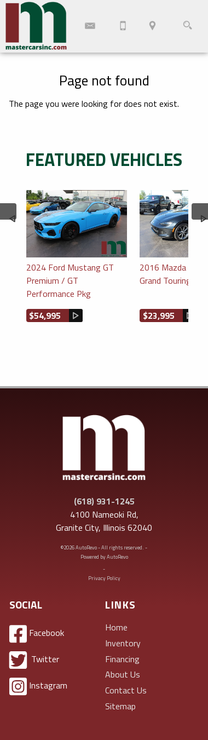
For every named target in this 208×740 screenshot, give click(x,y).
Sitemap (120, 706)
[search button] (187, 26)
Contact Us (126, 690)
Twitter (34, 660)
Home (116, 627)
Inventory (123, 643)
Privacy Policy (104, 578)
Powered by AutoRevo (104, 557)
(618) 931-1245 (104, 501)
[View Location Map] (152, 26)
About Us (122, 674)
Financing (122, 659)
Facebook (36, 634)
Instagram (38, 686)
